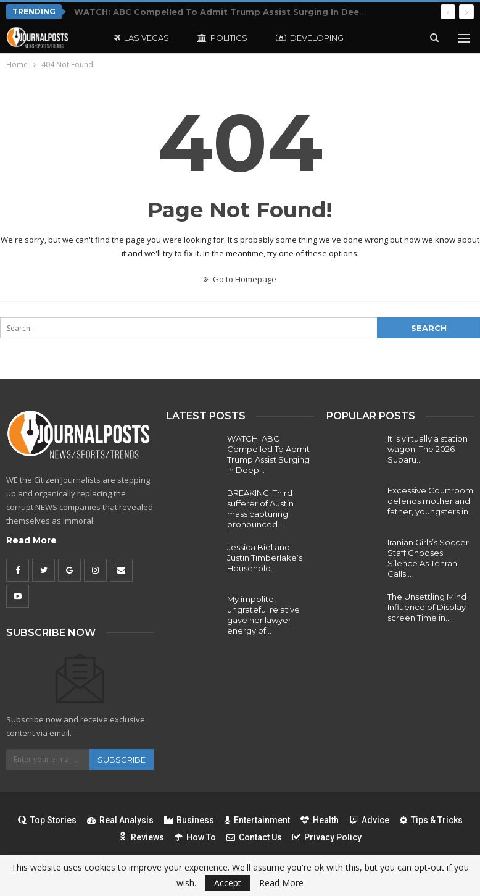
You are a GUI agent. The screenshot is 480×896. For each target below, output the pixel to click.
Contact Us (254, 837)
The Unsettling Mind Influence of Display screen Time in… (426, 607)
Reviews (141, 837)
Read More (31, 540)
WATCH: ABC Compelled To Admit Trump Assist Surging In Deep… (268, 454)
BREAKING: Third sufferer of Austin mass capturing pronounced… (260, 508)
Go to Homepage (240, 279)
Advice (369, 820)
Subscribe (121, 759)
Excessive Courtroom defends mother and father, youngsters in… (430, 500)
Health (319, 820)
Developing (310, 38)
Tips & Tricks (431, 820)
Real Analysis (120, 820)
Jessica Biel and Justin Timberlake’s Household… (264, 557)
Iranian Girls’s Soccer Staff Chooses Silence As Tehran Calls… (428, 558)
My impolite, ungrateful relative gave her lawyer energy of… (263, 614)
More (384, 38)
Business (189, 820)
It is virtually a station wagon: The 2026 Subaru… (427, 448)
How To (195, 837)
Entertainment (257, 820)
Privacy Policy (327, 837)
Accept (227, 883)
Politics (222, 38)
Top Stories (47, 820)
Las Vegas (141, 38)
